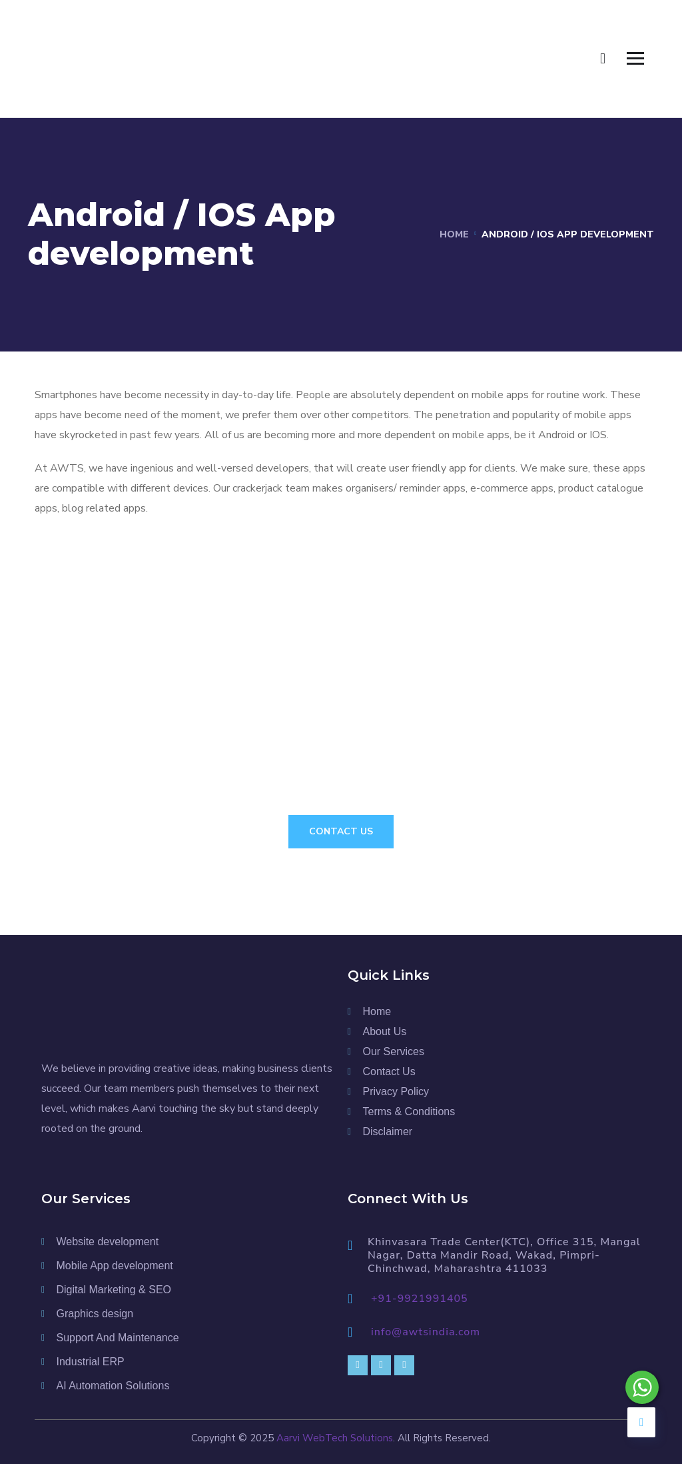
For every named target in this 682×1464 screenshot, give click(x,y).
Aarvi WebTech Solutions (334, 1438)
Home (454, 234)
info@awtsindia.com (425, 1332)
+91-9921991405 (419, 1298)
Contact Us (341, 831)
